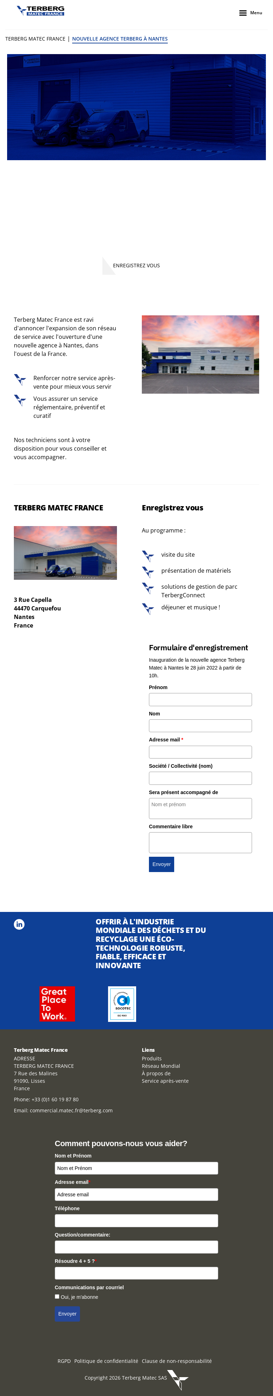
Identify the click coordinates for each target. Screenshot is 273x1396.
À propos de (156, 1073)
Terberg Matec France (35, 38)
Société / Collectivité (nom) (181, 766)
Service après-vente (165, 1080)
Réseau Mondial (161, 1065)
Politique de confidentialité (106, 1361)
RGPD (64, 1361)
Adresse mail (166, 739)
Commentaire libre (171, 826)
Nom (154, 714)
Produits (152, 1058)
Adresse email (72, 1182)
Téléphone (67, 1208)
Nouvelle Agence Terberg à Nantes (120, 38)
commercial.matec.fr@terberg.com (71, 1110)
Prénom (158, 687)
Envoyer (161, 864)
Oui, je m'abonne (79, 1297)
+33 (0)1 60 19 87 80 (55, 1099)
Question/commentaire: (82, 1235)
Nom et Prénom (73, 1156)
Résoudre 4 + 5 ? (76, 1261)
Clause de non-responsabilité (177, 1361)
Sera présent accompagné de (183, 792)
